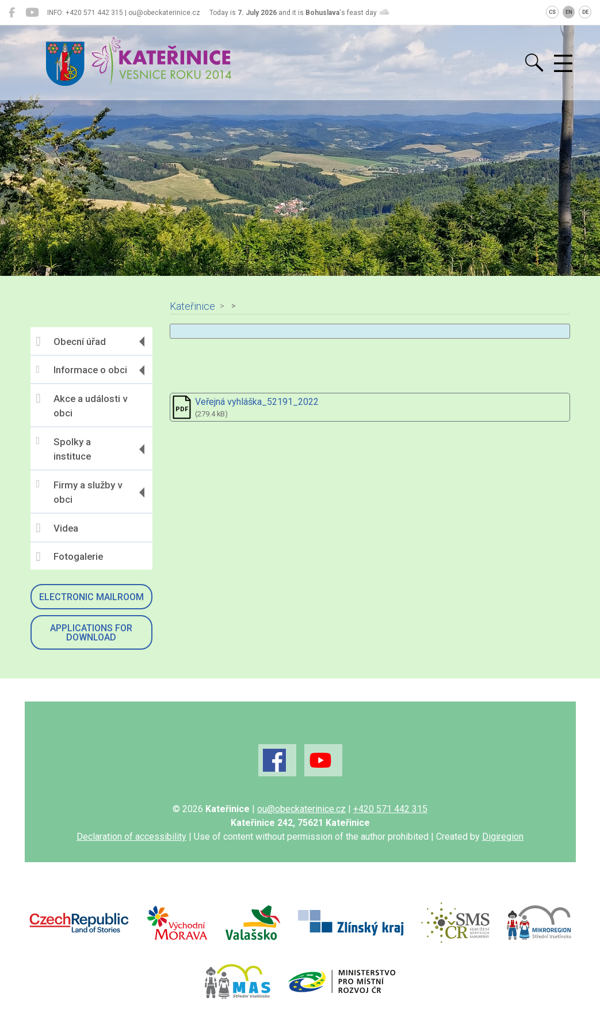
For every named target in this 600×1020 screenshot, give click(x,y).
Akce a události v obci (81, 405)
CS (552, 12)
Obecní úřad (71, 341)
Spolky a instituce (63, 448)
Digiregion (502, 836)
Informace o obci (81, 370)
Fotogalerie (69, 557)
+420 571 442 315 (390, 808)
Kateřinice (192, 306)
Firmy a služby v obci (79, 492)
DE (585, 12)
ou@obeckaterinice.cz (301, 808)
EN (568, 12)
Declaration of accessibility (131, 836)
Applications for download (91, 633)
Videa (57, 528)
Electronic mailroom (91, 596)
